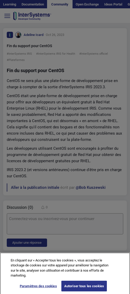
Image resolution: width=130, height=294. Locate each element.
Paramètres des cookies (38, 288)
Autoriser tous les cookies (84, 288)
